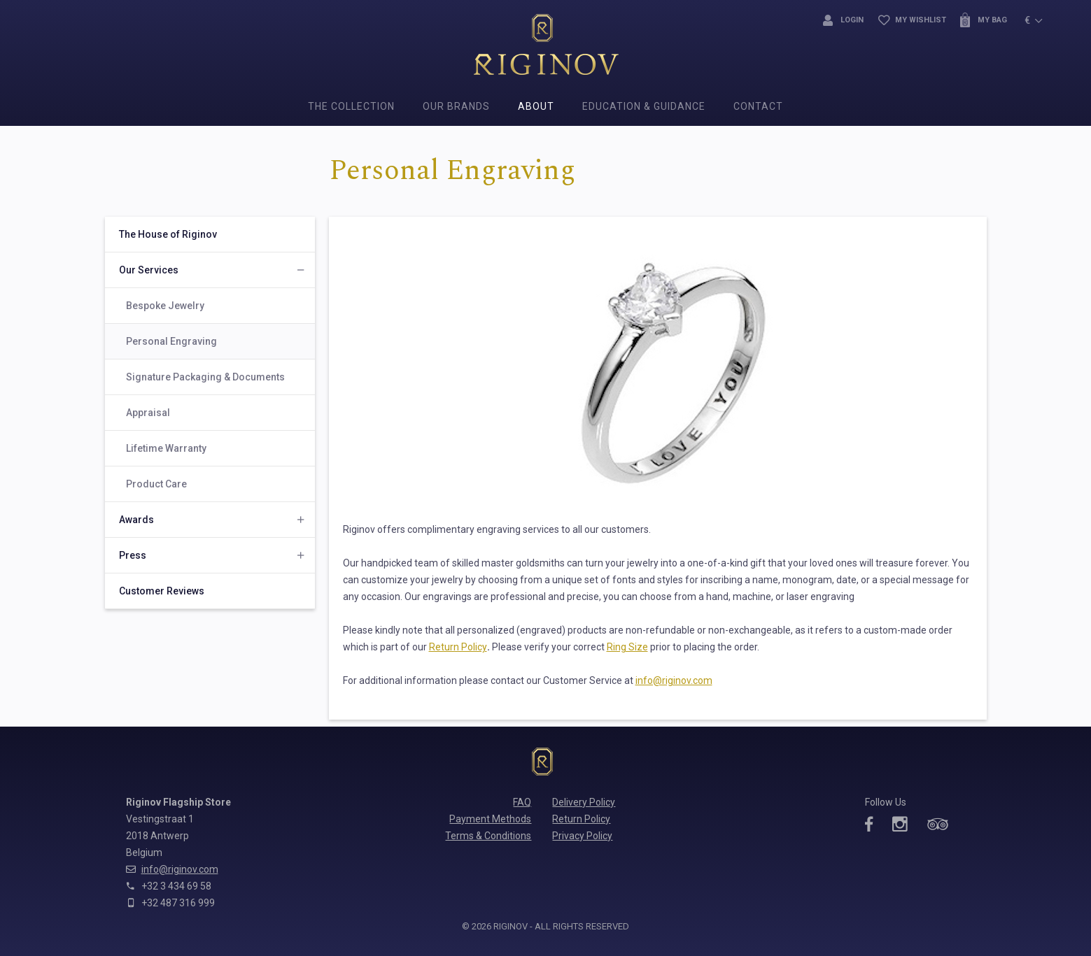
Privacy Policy (582, 835)
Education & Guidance (643, 106)
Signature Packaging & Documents (205, 377)
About (536, 106)
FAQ (522, 802)
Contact (758, 106)
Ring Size (627, 646)
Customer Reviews (161, 591)
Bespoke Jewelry (165, 305)
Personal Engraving (171, 341)
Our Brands (456, 106)
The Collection (351, 106)
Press (132, 555)
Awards (136, 519)
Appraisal (148, 412)
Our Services (148, 270)
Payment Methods (490, 819)
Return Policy (458, 646)
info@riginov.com (673, 680)
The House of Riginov (168, 234)
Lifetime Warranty (166, 448)
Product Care (156, 484)
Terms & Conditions (488, 835)
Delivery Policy (583, 802)
